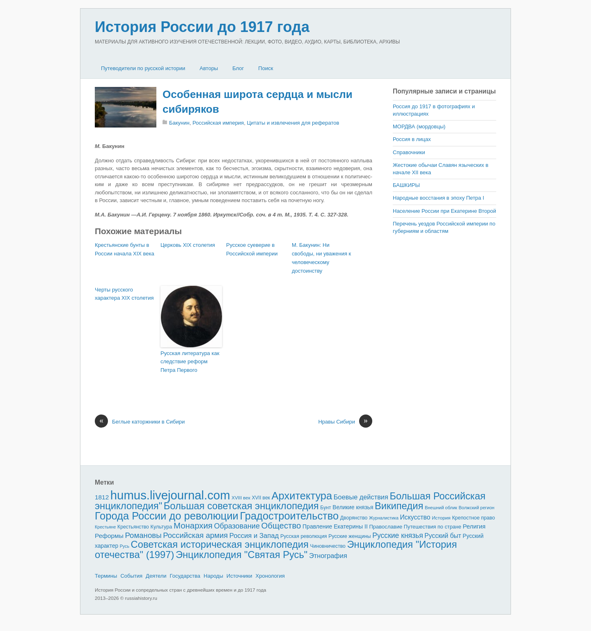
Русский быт (442, 535)
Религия (474, 526)
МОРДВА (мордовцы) (419, 126)
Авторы (208, 68)
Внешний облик (441, 507)
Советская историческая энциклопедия (220, 544)
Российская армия (195, 535)
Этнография (328, 555)
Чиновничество (328, 546)
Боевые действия (361, 497)
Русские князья (397, 535)
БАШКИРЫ (406, 185)
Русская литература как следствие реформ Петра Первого (189, 362)
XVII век (261, 498)
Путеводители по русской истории (143, 68)
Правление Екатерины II (335, 526)
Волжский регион (477, 507)
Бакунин (179, 123)
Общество (281, 525)
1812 (102, 497)
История (441, 517)
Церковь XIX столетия (187, 245)
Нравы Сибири (345, 422)
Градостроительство (289, 516)
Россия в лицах (412, 139)
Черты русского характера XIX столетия (124, 294)
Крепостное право (473, 518)
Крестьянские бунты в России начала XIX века (124, 249)
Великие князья (352, 507)
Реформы (109, 535)
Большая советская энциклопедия (241, 505)
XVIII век (240, 497)
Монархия (193, 525)
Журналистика (384, 517)
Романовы (143, 535)
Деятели (156, 576)
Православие (385, 527)
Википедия (399, 505)
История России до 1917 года (202, 26)
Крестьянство (133, 527)
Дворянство (354, 518)
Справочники (409, 152)
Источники (239, 576)
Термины (106, 576)
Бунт (325, 507)
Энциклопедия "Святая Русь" (241, 554)
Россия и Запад (254, 536)
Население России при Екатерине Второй (444, 211)
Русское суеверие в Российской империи (252, 249)
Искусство (415, 517)
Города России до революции (166, 516)
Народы (213, 576)
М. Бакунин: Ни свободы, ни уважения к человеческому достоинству (321, 257)
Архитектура (302, 495)
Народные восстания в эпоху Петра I (438, 198)
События (131, 576)
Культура (161, 527)
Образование (237, 526)
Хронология (270, 576)
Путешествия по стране (432, 527)
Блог (238, 68)
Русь (124, 546)
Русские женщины (349, 536)
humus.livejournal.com (170, 495)
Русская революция (303, 536)
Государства (185, 576)
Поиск (265, 68)
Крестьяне (105, 526)
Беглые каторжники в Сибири (140, 422)
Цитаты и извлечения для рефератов (293, 123)
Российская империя (218, 123)
